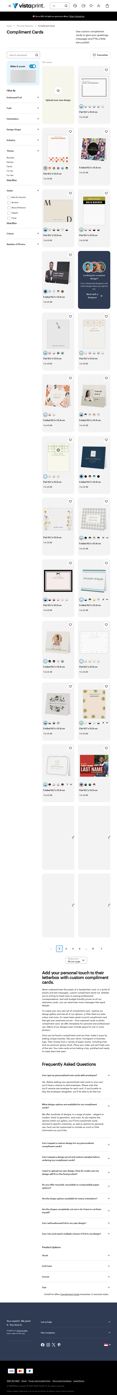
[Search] (66, 6)
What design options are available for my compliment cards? (69, 1106)
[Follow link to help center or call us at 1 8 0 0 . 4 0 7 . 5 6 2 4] (75, 6)
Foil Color (47, 1266)
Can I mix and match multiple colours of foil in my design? (71, 1233)
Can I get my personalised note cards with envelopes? (69, 1075)
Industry (11, 140)
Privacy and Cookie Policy (39, 1381)
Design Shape (14, 129)
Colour (10, 233)
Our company (76, 1332)
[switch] (32, 66)
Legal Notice (78, 1381)
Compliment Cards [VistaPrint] (70, 1294)
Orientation (13, 118)
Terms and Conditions (61, 1381)
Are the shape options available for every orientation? (69, 1198)
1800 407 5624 (13, 1381)
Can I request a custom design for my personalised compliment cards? (68, 1145)
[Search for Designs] (36, 55)
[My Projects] (83, 6)
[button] (51, 948)
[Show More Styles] (12, 223)
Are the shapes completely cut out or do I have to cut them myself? (71, 1211)
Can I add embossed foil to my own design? (64, 1223)
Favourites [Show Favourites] (100, 55)
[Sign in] (98, 6)
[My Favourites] (91, 5)
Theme (10, 150)
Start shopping (76, 16)
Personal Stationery (25, 26)
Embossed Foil (14, 97)
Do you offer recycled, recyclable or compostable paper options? (70, 1186)
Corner (45, 1276)
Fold (9, 108)
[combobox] (57, 5)
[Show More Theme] (12, 180)
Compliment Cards (46, 26)
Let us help (76, 1321)
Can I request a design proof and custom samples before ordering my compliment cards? (71, 1158)
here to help (22, 1330)
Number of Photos (16, 244)
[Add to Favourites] (106, 70)
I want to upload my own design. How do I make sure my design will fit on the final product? (70, 1172)
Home (9, 26)
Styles (10, 190)
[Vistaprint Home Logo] (28, 5)
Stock (45, 1255)
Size (44, 1287)
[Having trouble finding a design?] (94, 280)
